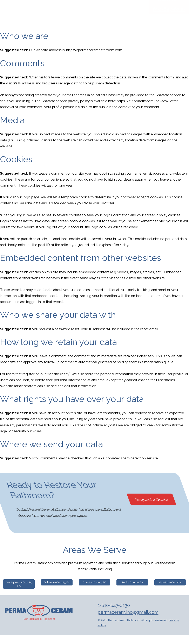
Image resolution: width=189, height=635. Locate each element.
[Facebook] (161, 3)
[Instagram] (170, 3)
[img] (39, 612)
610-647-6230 (169, 34)
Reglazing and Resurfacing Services (105, 16)
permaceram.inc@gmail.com (128, 612)
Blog (139, 16)
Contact (155, 16)
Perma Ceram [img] (40, 11)
